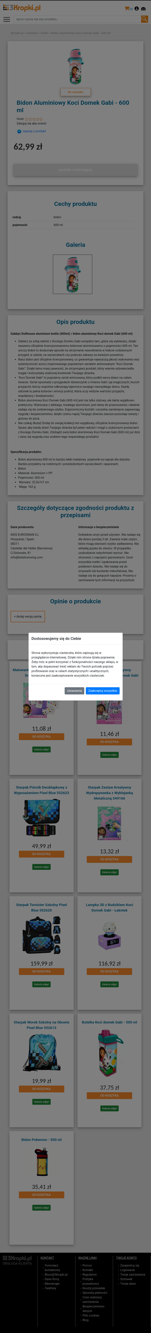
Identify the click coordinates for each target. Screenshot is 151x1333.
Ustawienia (74, 691)
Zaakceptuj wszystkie (102, 691)
